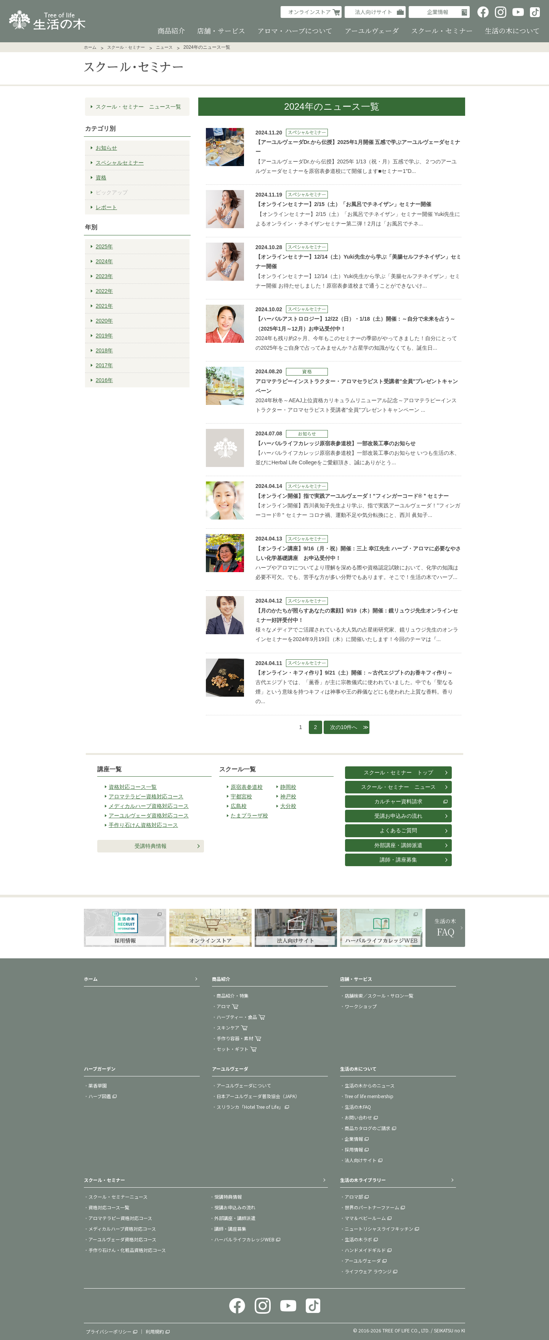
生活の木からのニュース (370, 1085)
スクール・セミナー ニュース (398, 787)
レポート (106, 207)
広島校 (239, 806)
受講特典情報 (151, 846)
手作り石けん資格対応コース (143, 825)
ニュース (164, 47)
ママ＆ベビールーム (365, 1218)
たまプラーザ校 (249, 815)
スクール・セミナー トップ (398, 772)
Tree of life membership (369, 1096)
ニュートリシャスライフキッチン (379, 1228)
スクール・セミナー (126, 47)
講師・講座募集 (398, 860)
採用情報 (354, 1149)
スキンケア (228, 1027)
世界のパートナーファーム (372, 1207)
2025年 (104, 246)
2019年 (104, 336)
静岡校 (288, 787)
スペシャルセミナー (120, 163)
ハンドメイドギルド (365, 1250)
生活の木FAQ (358, 1106)
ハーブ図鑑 (99, 1096)
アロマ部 (354, 1196)
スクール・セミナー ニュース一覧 (138, 107)
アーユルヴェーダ (363, 1260)
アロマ (223, 1006)
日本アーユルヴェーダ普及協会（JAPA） (258, 1096)
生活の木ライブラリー (363, 1180)
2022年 (104, 291)
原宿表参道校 (247, 787)
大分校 (288, 806)
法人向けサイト (373, 12)
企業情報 (437, 12)
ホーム (90, 47)
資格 (101, 177)
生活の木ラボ (358, 1239)
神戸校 (288, 796)
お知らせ (106, 148)
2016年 (104, 380)
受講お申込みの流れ (398, 816)
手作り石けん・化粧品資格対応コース (127, 1250)
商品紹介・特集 (233, 995)
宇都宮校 (241, 796)
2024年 (104, 261)
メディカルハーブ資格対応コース (149, 806)
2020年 (104, 321)
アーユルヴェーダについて (244, 1085)
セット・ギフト (233, 1049)
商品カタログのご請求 (367, 1128)
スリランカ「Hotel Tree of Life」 (250, 1106)
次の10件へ (344, 727)
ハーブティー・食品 (237, 1017)
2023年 (104, 276)
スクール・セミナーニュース (118, 1196)
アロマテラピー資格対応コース (146, 796)
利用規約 (155, 1331)
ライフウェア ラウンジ (368, 1271)
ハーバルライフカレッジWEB (244, 1239)
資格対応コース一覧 (133, 787)
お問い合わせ (358, 1117)
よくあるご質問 (398, 830)
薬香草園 (97, 1085)
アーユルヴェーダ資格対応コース (149, 815)
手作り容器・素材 (235, 1038)
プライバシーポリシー (109, 1331)
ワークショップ (361, 1006)
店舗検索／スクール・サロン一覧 (379, 995)
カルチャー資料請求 (398, 801)
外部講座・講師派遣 (398, 845)
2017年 (104, 365)
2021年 (104, 306)
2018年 (104, 350)
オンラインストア (309, 12)
